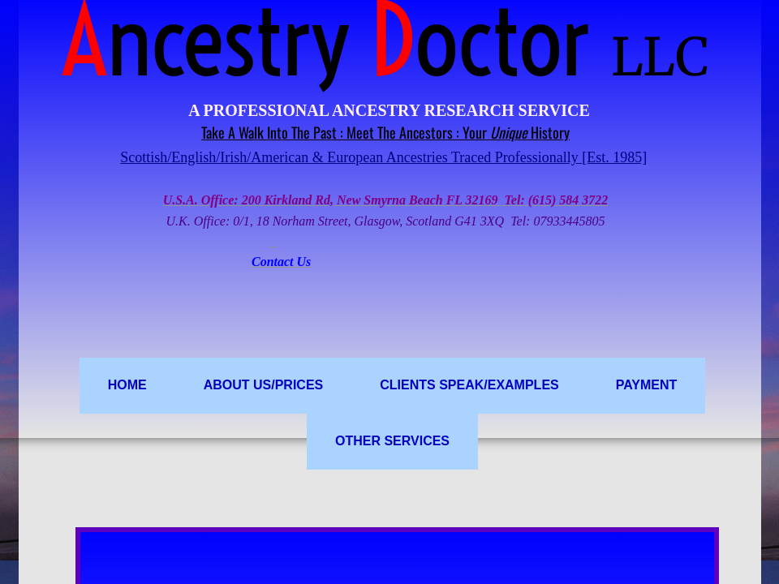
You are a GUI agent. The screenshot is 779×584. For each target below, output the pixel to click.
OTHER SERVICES (392, 441)
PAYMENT (647, 385)
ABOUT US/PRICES (264, 385)
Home (127, 385)
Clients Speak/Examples (469, 385)
